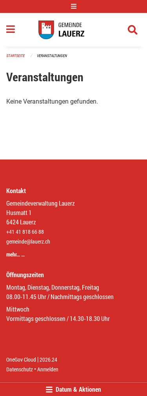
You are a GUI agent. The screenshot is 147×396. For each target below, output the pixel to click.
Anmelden (47, 369)
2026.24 (48, 359)
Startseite (15, 55)
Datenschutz (19, 369)
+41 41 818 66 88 (25, 231)
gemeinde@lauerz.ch (28, 241)
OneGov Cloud (21, 359)
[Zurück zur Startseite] (73, 30)
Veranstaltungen (52, 55)
